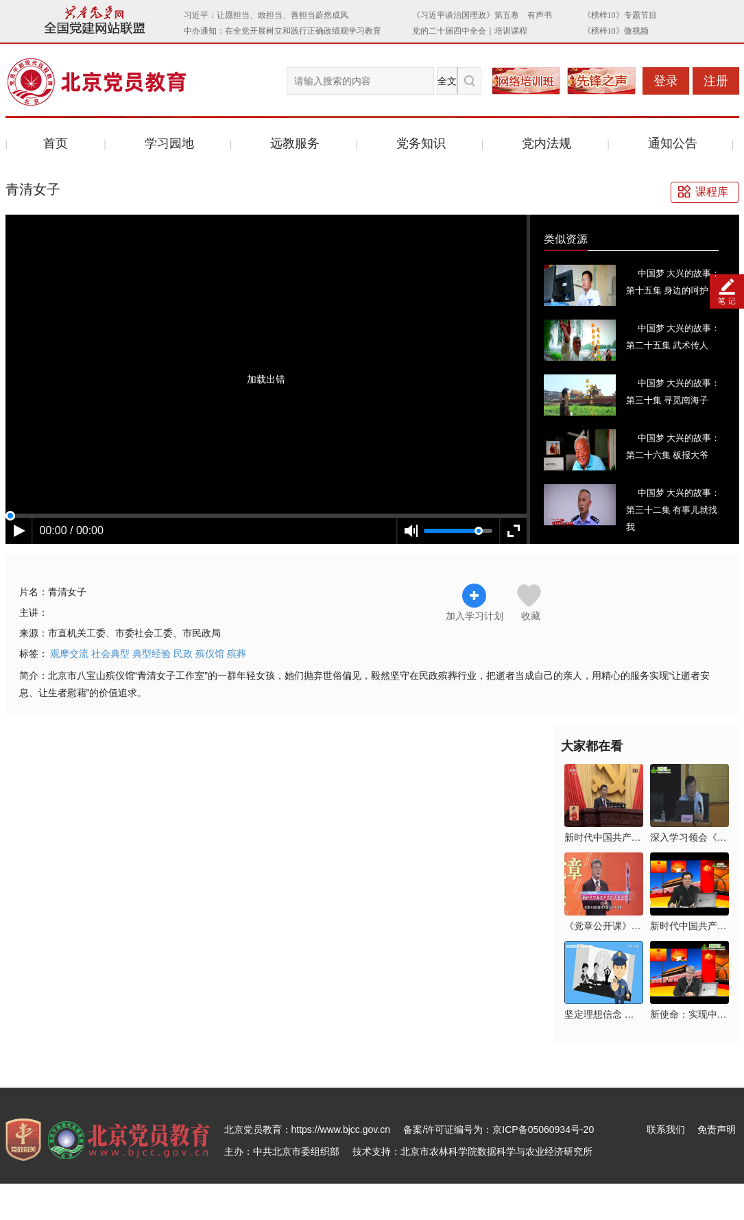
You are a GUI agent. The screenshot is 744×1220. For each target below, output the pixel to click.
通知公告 (672, 143)
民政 (183, 653)
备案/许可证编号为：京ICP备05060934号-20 (498, 1129)
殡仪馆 (209, 653)
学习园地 (169, 143)
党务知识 (421, 143)
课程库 (711, 192)
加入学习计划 (474, 602)
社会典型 (110, 653)
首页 (55, 143)
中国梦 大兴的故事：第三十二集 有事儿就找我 (673, 510)
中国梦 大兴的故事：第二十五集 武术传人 (673, 336)
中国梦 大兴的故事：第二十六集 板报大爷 (673, 446)
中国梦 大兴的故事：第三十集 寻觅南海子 (673, 391)
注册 (716, 81)
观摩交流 (69, 653)
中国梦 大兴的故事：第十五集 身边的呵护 (673, 282)
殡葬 (236, 653)
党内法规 (546, 143)
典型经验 (151, 653)
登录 (665, 81)
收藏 (530, 615)
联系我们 (666, 1129)
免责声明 (716, 1129)
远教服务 (295, 143)
